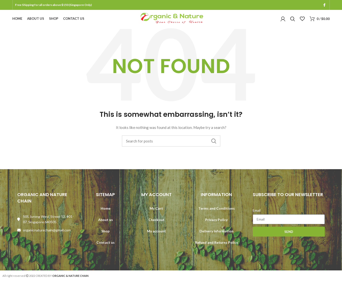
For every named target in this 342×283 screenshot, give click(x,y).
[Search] (171, 146)
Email (257, 215)
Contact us (105, 247)
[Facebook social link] (324, 5)
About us (105, 224)
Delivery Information (216, 236)
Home (105, 213)
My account (156, 236)
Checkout (156, 224)
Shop (105, 236)
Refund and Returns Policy (216, 247)
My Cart (156, 213)
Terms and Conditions (216, 213)
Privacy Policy (216, 224)
